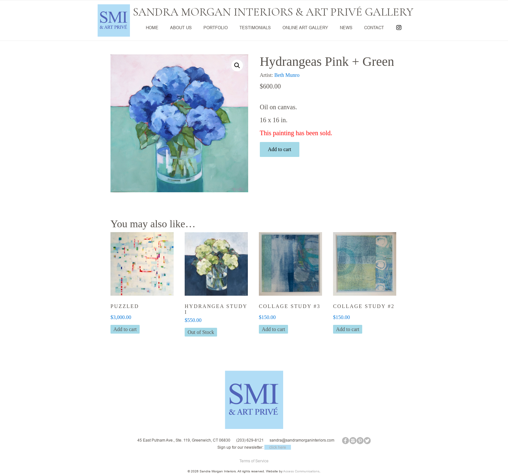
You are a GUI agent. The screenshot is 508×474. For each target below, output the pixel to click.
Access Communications (301, 471)
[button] (237, 65)
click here (277, 447)
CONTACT (374, 27)
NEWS (346, 27)
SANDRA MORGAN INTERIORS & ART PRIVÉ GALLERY (273, 12)
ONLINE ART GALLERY (305, 27)
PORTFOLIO (215, 27)
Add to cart (279, 149)
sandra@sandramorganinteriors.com (302, 440)
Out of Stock (201, 332)
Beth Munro (287, 75)
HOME (152, 27)
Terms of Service (254, 460)
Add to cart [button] (125, 329)
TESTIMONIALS (255, 27)
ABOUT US (181, 27)
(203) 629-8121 (250, 440)
